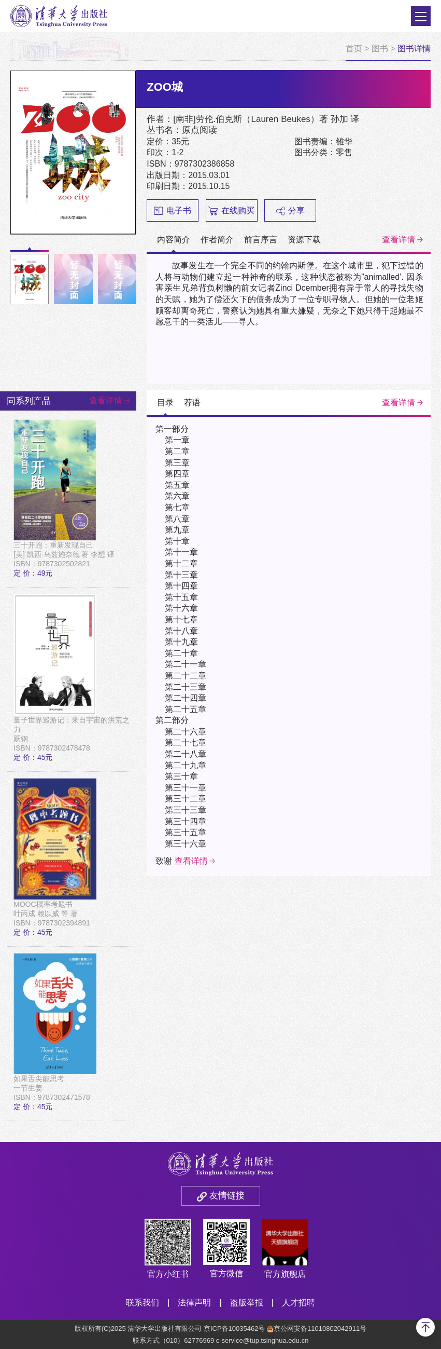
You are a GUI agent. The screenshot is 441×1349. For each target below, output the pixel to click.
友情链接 (227, 1196)
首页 (354, 48)
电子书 (172, 210)
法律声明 (194, 1302)
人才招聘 (298, 1302)
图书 (380, 48)
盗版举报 (246, 1302)
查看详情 (398, 239)
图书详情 (414, 48)
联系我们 (142, 1302)
